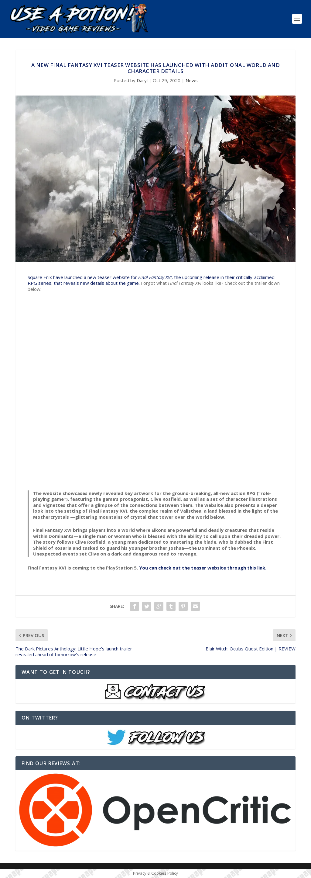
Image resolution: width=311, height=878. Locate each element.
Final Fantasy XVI (155, 277)
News (192, 80)
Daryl (142, 80)
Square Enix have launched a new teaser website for (83, 277)
